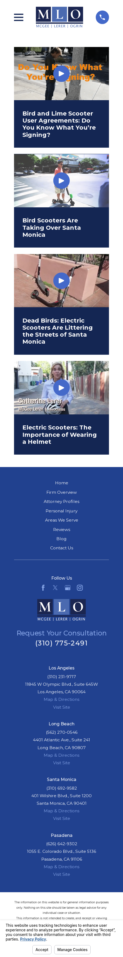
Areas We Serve (61, 520)
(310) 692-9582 (61, 788)
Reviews (61, 529)
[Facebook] (43, 588)
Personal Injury (61, 510)
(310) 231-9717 (61, 676)
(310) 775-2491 (61, 643)
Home (61, 482)
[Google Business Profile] (68, 588)
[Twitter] (55, 588)
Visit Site (61, 707)
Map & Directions (61, 699)
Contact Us (61, 547)
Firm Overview (61, 492)
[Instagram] (80, 588)
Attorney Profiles (61, 501)
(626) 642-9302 (61, 843)
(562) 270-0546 (61, 732)
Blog (61, 538)
